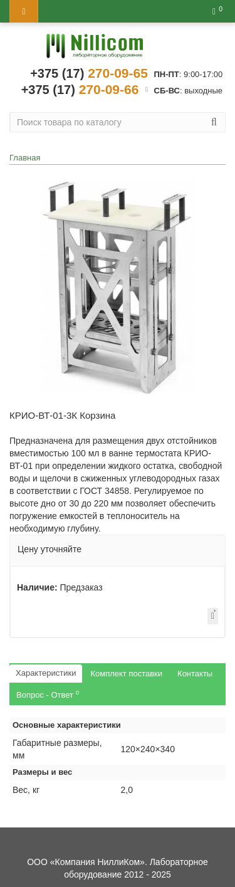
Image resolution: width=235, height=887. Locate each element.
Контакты (194, 673)
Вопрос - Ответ (47, 694)
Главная (24, 157)
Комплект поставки (126, 673)
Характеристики (46, 673)
